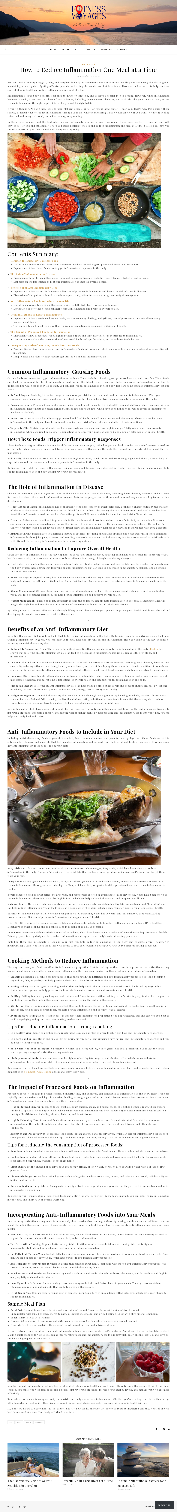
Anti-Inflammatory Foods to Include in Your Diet (40, 301)
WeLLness (106, 49)
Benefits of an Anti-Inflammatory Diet (33, 287)
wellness (39, 1422)
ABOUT (65, 49)
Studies (154, 649)
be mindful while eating (38, 1071)
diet (11, 1422)
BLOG (77, 49)
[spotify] (25, 1506)
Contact (122, 49)
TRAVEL (89, 49)
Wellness (88, 64)
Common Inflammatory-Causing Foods (34, 260)
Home (53, 49)
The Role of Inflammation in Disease (33, 274)
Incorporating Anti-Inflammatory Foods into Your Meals (44, 345)
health (28, 1422)
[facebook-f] (8, 1506)
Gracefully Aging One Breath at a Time (88, 1481)
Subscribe (164, 1504)
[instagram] (13, 1506)
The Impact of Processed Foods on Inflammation (40, 331)
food (19, 1422)
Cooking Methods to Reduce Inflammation (36, 314)
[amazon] (20, 1506)
